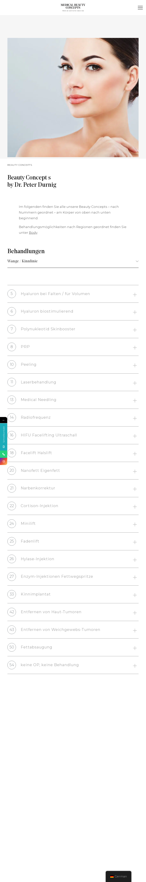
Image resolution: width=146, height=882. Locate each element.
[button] (140, 7)
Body (33, 245)
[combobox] (73, 261)
